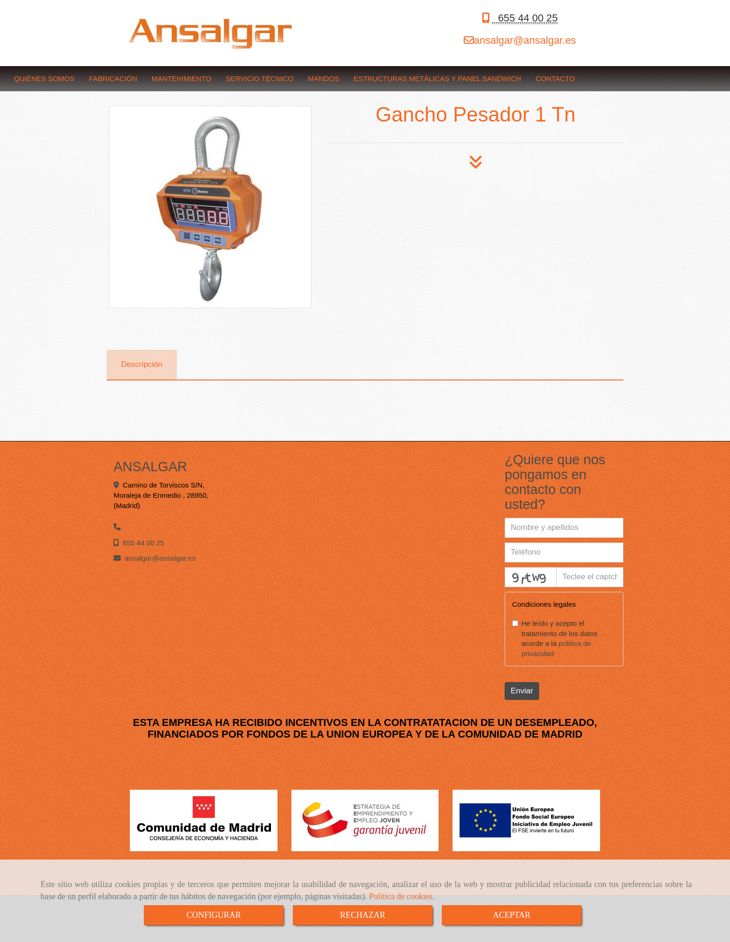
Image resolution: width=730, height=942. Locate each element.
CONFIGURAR (213, 915)
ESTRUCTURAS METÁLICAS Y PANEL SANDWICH (437, 78)
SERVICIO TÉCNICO (260, 78)
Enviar (522, 690)
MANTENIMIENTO (181, 78)
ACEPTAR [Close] (512, 915)
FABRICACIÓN (113, 78)
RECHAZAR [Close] (362, 915)
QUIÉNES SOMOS (44, 78)
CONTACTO (555, 78)
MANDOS (323, 78)
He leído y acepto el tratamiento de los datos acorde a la (554, 638)
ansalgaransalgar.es (525, 40)
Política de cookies (401, 896)
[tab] (142, 365)
